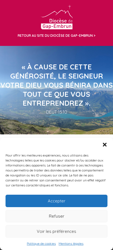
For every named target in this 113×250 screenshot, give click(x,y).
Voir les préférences (56, 231)
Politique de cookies (41, 243)
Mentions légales (71, 243)
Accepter (56, 201)
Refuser (56, 216)
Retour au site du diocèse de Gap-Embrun (55, 35)
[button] (104, 144)
